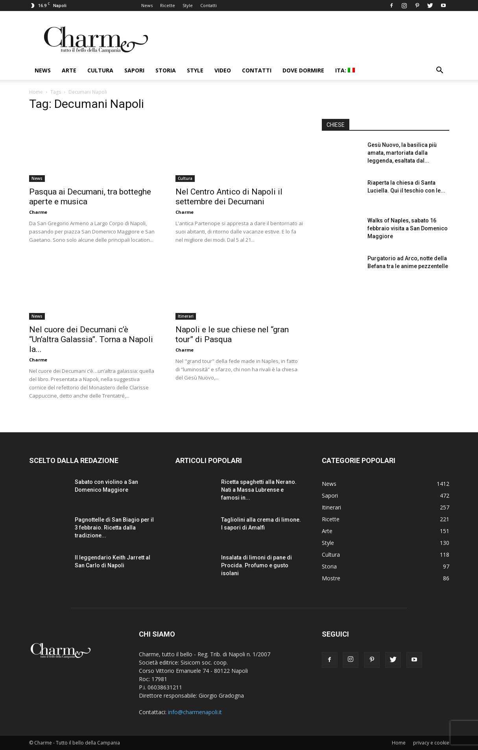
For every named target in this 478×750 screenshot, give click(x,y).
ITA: (345, 70)
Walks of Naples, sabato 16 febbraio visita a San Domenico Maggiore (407, 228)
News (147, 5)
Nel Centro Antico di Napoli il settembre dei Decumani (228, 196)
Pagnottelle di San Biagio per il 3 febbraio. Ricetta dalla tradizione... (114, 528)
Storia (165, 70)
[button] (439, 71)
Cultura (100, 70)
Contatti (208, 5)
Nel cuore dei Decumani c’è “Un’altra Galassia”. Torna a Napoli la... (91, 339)
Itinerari (186, 316)
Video (222, 70)
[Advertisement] (386, 350)
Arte (69, 70)
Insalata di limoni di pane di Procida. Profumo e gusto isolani (256, 565)
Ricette (167, 5)
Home (36, 92)
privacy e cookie (431, 742)
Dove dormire (303, 70)
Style (188, 5)
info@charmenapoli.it (195, 712)
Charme (38, 212)
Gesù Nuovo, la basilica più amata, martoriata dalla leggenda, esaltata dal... (402, 153)
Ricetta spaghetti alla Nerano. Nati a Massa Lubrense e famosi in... (259, 490)
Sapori (134, 70)
